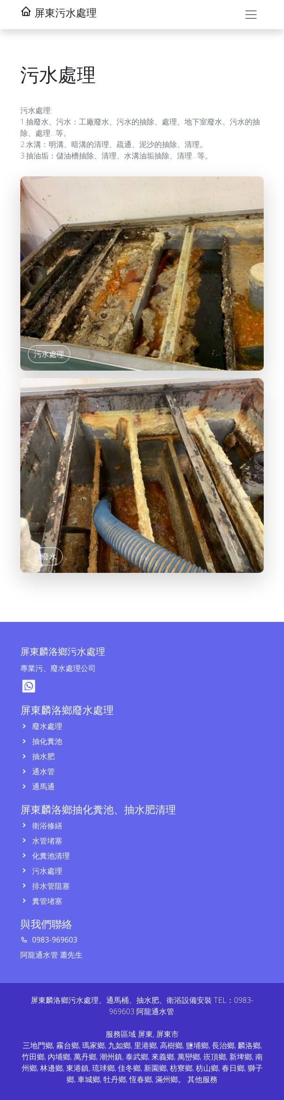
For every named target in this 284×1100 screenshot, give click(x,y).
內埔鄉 (59, 1056)
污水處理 (46, 871)
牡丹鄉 (114, 1079)
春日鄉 (233, 1068)
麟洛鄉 (249, 1045)
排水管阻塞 (50, 886)
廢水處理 (46, 726)
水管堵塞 (46, 840)
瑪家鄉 (93, 1045)
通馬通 (42, 786)
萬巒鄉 (188, 1056)
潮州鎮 (111, 1056)
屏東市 (167, 1034)
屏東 (145, 1034)
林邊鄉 (51, 1068)
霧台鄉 (67, 1045)
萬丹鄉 (85, 1056)
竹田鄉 (33, 1056)
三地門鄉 (38, 1045)
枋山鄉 (207, 1068)
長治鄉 (223, 1045)
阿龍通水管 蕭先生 (51, 955)
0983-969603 (53, 940)
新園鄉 (155, 1068)
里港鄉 (145, 1045)
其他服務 (202, 1079)
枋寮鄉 (181, 1068)
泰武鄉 (136, 1056)
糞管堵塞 (46, 901)
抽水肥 (42, 756)
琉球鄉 (103, 1068)
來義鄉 (162, 1056)
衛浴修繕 (46, 825)
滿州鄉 (166, 1079)
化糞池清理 (50, 856)
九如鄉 (119, 1045)
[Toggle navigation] (251, 15)
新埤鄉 (240, 1056)
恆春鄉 (140, 1079)
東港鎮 (77, 1068)
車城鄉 (88, 1079)
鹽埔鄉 (197, 1045)
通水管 (42, 771)
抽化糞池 (46, 741)
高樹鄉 (171, 1045)
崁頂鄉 (214, 1056)
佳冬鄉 (129, 1068)
